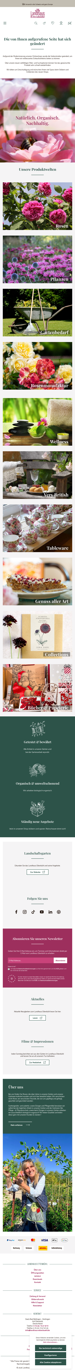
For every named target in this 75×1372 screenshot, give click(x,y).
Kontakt (37, 1282)
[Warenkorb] (70, 23)
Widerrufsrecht (37, 1299)
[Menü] (4, 23)
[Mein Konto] (61, 23)
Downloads (37, 1279)
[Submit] (60, 960)
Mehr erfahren (17, 1125)
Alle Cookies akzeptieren (50, 1362)
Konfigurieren (50, 1355)
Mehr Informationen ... (50, 1342)
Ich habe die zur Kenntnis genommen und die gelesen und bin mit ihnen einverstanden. (38, 969)
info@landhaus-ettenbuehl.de (37, 1330)
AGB (57, 968)
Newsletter (37, 1305)
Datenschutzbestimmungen (27, 968)
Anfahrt (37, 1276)
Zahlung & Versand (37, 1296)
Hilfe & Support (37, 1302)
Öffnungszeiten (37, 1273)
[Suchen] (35, 23)
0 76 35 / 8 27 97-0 (40, 1325)
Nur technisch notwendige (50, 1348)
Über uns (37, 1269)
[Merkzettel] (52, 23)
